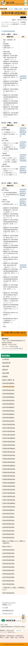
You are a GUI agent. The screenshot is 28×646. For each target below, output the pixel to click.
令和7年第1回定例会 (8, 577)
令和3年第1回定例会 (9, 31)
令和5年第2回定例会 (8, 553)
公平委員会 (5, 359)
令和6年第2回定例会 (8, 567)
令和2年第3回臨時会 (8, 407)
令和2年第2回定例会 (8, 410)
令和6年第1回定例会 (8, 563)
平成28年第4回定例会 (8, 476)
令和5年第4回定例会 (8, 560)
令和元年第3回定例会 (8, 428)
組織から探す (18, 9)
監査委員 (5, 376)
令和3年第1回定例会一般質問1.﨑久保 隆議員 (23, 132)
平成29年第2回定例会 (8, 469)
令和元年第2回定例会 (8, 431)
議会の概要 (5, 373)
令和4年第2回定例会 (8, 530)
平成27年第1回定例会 (8, 506)
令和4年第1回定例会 (8, 527)
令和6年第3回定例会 (8, 570)
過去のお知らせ (7, 546)
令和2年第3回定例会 (8, 400)
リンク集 (5, 607)
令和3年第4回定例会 (8, 524)
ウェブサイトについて (9, 602)
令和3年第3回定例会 (8, 520)
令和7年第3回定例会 (8, 584)
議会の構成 (5, 366)
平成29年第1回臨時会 (8, 465)
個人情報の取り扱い (8, 610)
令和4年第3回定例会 (8, 534)
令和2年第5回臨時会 (8, 397)
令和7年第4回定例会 (8, 593)
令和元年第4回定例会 (8, 424)
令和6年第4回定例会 (8, 573)
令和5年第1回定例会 (8, 550)
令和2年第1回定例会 (8, 421)
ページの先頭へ (23, 618)
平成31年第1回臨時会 (8, 438)
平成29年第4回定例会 (8, 458)
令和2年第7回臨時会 (8, 517)
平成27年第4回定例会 (8, 493)
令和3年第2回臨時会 (8, 510)
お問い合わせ (19, 630)
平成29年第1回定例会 (8, 472)
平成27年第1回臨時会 (8, 503)
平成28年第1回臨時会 (8, 482)
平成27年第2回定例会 (8, 500)
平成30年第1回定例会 (8, 455)
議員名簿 (5, 369)
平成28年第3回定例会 (8, 479)
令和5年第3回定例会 (8, 556)
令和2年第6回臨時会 (8, 393)
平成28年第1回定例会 (8, 489)
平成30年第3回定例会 (8, 445)
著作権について (6, 604)
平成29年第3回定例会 (8, 462)
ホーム (11, 9)
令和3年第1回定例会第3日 (23, 267)
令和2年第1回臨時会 (8, 417)
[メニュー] (25, 2)
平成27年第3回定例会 (8, 496)
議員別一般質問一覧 (8, 380)
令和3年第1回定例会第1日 (23, 78)
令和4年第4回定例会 (8, 537)
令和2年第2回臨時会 (8, 414)
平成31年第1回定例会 (8, 434)
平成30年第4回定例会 (8, 441)
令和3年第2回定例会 (8, 513)
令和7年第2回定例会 (8, 580)
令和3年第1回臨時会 (8, 383)
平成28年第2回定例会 (8, 486)
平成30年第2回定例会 (8, 452)
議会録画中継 (6, 362)
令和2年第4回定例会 (8, 390)
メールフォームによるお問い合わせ (12, 348)
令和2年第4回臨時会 (8, 404)
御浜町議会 (6, 356)
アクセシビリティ (7, 613)
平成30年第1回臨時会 (8, 448)
